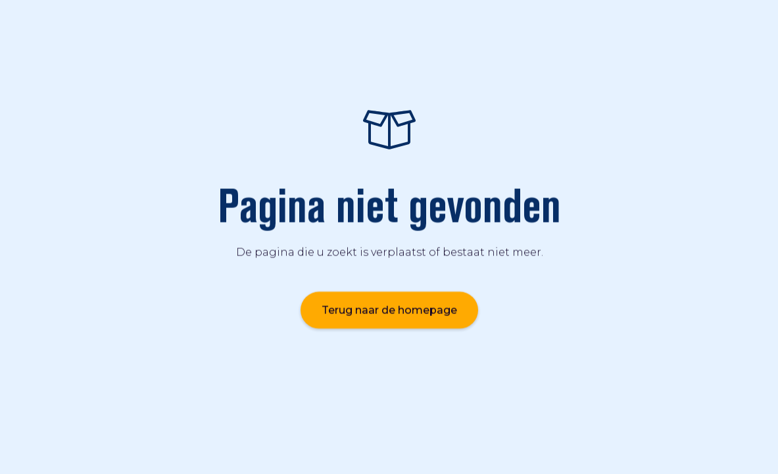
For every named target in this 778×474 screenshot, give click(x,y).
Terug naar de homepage (389, 309)
